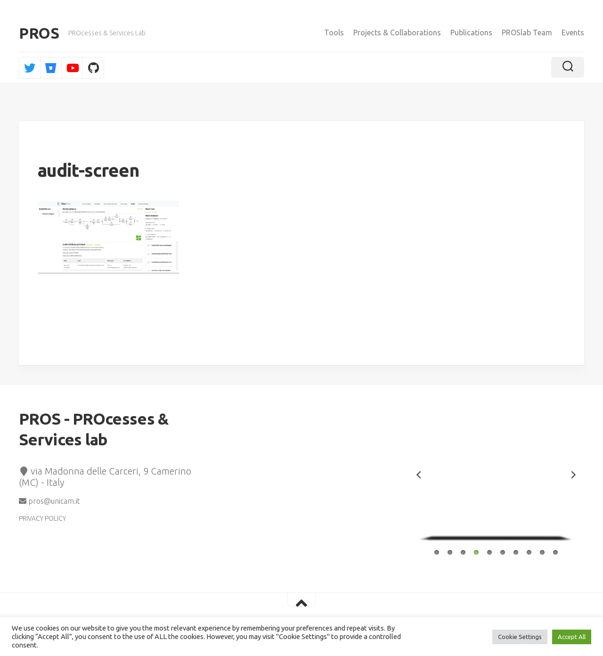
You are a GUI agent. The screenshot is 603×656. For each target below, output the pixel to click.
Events (573, 32)
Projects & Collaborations (397, 32)
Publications (471, 32)
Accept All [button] (572, 636)
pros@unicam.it (49, 501)
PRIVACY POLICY (42, 518)
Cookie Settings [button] (520, 636)
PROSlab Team (527, 32)
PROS (39, 33)
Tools (334, 32)
